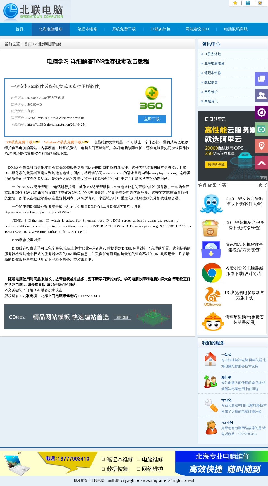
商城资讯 (211, 101)
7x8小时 (227, 423)
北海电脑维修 (50, 29)
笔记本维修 (87, 29)
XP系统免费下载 (23, 142)
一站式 (226, 355)
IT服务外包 (160, 29)
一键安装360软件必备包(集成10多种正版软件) (56, 86)
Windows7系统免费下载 (66, 142)
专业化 (226, 400)
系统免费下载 (124, 29)
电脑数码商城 (236, 29)
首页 (19, 29)
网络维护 (211, 92)
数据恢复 (211, 82)
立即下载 (152, 119)
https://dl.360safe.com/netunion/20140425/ (56, 124)
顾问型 (226, 377)
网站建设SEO (197, 29)
